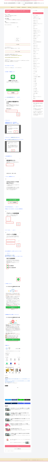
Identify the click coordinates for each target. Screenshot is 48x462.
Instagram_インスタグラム (36, 35)
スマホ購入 (34, 81)
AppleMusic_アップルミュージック (37, 23)
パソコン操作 (35, 83)
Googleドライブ (35, 33)
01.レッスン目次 (35, 15)
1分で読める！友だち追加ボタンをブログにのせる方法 (38, 114)
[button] (42, 10)
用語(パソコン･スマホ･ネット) (37, 96)
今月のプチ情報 (35, 93)
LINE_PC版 (34, 38)
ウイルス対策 (35, 71)
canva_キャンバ (35, 25)
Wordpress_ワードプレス (36, 63)
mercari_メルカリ (35, 45)
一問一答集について (35, 91)
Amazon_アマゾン (35, 20)
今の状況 (17, 39)
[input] (38, 10)
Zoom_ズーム (35, 68)
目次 (16, 38)
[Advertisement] (17, 31)
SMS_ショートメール (36, 50)
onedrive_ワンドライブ (36, 48)
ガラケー (34, 73)
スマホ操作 (34, 78)
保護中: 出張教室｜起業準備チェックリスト (38, 106)
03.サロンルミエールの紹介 (36, 18)
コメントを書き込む (17, 449)
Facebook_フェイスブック (36, 30)
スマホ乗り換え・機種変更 (36, 76)
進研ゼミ (34, 98)
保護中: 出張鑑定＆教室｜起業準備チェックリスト (38, 104)
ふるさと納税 (35, 88)
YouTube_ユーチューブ (36, 66)
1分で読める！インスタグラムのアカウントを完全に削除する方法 (38, 109)
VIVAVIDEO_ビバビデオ (36, 58)
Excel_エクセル (35, 28)
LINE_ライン (35, 40)
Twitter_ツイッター (35, 53)
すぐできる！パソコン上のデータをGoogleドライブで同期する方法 (38, 112)
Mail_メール (34, 43)
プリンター (34, 86)
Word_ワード (35, 61)
